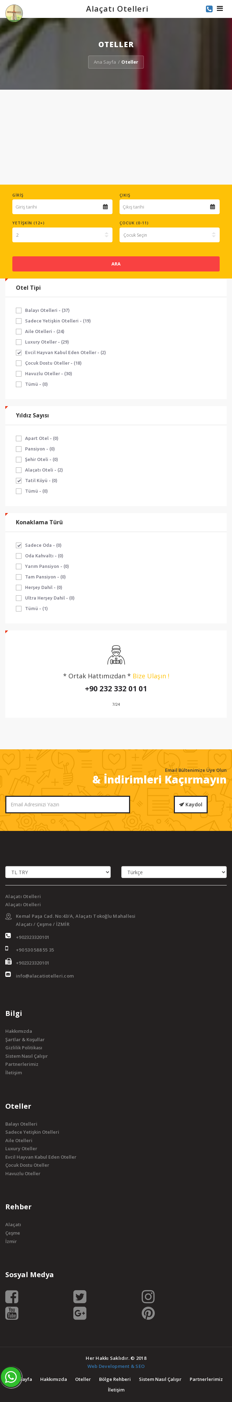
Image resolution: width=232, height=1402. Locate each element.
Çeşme (12, 1233)
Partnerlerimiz (21, 1064)
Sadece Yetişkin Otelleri (32, 1132)
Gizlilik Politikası (23, 1047)
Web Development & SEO (116, 1366)
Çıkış (125, 195)
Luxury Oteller (21, 1148)
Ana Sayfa (105, 62)
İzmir (11, 1241)
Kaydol (190, 804)
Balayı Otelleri (21, 1124)
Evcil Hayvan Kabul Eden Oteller (41, 1157)
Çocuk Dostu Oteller (27, 1165)
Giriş (18, 195)
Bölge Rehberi (115, 1379)
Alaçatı (13, 1224)
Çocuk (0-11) (134, 222)
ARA (116, 264)
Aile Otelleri (18, 1140)
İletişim (13, 1072)
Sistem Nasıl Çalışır (26, 1056)
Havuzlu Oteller (23, 1173)
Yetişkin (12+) (28, 222)
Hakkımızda (18, 1031)
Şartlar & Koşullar (25, 1039)
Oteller (83, 1379)
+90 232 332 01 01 (116, 688)
